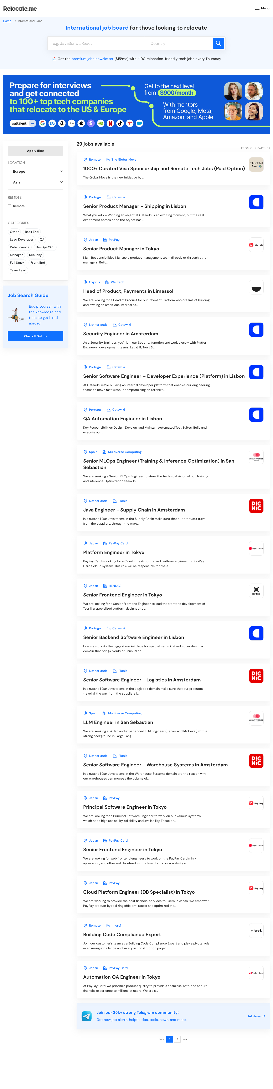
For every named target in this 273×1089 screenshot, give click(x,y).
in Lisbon (134, 206)
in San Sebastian (158, 464)
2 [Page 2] (177, 1039)
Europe (19, 171)
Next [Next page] (185, 1039)
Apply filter (35, 151)
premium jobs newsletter (92, 58)
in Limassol (128, 291)
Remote (19, 206)
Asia (17, 182)
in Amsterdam (120, 334)
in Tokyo (121, 249)
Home (9, 21)
